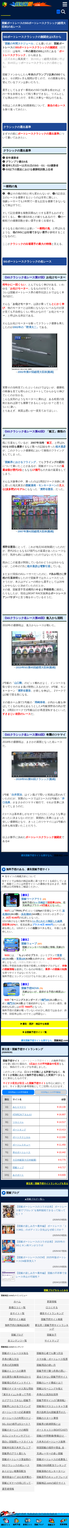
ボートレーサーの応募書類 (16, 1412)
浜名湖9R (26, 914)
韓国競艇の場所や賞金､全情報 (53, 1447)
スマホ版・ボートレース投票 (52, 1359)
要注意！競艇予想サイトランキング (51, 1327)
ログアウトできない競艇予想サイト (18, 1400)
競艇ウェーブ (29, 943)
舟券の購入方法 (10, 1359)
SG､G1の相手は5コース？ (16, 1424)
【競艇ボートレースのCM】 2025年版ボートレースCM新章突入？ (41, 1259)
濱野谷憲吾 (46, 489)
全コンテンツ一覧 (17, 1340)
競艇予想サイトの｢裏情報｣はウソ (53, 1400)
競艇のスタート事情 (47, 1418)
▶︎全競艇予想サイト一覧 (34, 1032)
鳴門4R (45, 999)
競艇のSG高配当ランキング (51, 1465)
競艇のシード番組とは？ (50, 1382)
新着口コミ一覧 (17, 1307)
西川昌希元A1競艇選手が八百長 (53, 1412)
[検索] (63, 12)
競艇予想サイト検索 (52, 1319)
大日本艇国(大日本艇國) (24, 1160)
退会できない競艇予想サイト (52, 1376)
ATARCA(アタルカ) (22, 1114)
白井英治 (17, 794)
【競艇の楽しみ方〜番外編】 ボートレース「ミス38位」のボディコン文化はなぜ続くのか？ (41, 1228)
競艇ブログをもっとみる (56, 1290)
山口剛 (18, 682)
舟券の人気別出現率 (47, 1394)
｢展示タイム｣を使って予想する (18, 1394)
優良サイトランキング (52, 1313)
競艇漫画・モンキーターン (41, 485)
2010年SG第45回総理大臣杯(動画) (36, 667)
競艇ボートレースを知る (15, 1353)
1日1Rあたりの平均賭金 (51, 1092)
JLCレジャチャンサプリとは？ (18, 1435)
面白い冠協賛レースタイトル (17, 1441)
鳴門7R (11, 1003)
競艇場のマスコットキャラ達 (52, 1406)
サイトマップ (52, 1340)
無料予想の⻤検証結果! (17, 1325)
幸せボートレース (21, 1152)
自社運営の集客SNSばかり (16, 1376)
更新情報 (51, 1301)
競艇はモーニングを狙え (50, 1388)
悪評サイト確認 (17, 1319)
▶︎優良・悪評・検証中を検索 (34, 1024)
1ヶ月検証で (40, 902)
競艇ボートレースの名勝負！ (52, 1459)
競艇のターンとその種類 (15, 1429)
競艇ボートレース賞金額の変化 (18, 1459)
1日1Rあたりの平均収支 (18, 1092)
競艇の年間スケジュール (19, 43)
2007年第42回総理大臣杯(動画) (36, 531)
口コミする (52, 1307)
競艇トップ (18, 1167)
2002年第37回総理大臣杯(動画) (36, 371)
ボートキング (19, 1129)
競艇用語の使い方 (46, 1365)
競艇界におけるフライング (16, 1406)
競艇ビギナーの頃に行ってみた (18, 1483)
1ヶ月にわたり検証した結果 (47, 921)
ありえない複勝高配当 (14, 1471)
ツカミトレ (18, 1122)
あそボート (18, 1175)
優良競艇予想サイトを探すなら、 (37, 855)
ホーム (17, 1301)
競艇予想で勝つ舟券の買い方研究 (53, 1370)
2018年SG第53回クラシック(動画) (36, 779)
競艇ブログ (17, 1334)
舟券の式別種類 (10, 1365)
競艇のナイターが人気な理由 (17, 1388)
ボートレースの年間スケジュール (18, 1418)
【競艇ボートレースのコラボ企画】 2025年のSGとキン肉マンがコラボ (40, 1243)
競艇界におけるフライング (20, 462)
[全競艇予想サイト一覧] (58, 12)
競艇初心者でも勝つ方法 (50, 1353)
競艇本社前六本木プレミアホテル (18, 1447)
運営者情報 (8, 1488)
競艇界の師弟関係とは (49, 1424)
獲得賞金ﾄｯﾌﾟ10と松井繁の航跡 (18, 1477)
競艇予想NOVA (30, 988)
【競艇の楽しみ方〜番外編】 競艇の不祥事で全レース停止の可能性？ (41, 1275)
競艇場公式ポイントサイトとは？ (18, 1382)
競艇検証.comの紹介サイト (51, 1483)
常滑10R (21, 958)
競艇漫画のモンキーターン (51, 1471)
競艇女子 (51, 1334)
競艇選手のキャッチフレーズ (52, 1477)
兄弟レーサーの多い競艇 (50, 1453)
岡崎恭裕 (40, 702)
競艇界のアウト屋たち (14, 1453)
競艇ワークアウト (31, 898)
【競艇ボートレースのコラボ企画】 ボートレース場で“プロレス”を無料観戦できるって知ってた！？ (41, 1210)
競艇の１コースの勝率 (14, 1370)
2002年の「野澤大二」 (26, 327)
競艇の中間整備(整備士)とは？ (53, 1435)
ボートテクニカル (21, 1137)
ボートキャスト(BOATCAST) (52, 1429)
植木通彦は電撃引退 (38, 566)
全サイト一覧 (17, 1313)
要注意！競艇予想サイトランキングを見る (47, 1183)
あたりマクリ (19, 1107)
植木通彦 (60, 446)
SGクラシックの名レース (15, 1465)
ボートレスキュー (21, 1145)
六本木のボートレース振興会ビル (53, 1441)
